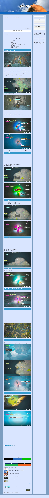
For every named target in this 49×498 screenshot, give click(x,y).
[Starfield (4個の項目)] (43, 42)
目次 (16, 38)
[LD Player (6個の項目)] (43, 39)
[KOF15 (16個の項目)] (42, 33)
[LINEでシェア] (26, 460)
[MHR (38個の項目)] (43, 31)
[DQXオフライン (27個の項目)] (36, 32)
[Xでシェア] (8, 460)
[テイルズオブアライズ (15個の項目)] (39, 34)
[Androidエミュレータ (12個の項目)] (37, 36)
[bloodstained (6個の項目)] (42, 40)
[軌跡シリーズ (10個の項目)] (42, 38)
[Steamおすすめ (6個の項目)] (37, 40)
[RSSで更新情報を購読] (20, 464)
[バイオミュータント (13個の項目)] (39, 35)
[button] (44, 16)
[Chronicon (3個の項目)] (37, 43)
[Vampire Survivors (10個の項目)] (42, 36)
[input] (39, 16)
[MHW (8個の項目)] (39, 39)
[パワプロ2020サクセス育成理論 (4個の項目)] (38, 42)
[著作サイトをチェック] (15, 464)
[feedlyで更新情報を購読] (18, 464)
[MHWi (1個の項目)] (42, 43)
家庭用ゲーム (8, 446)
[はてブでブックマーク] (17, 460)
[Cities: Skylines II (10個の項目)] (37, 38)
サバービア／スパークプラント (14, 39)
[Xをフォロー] (17, 464)
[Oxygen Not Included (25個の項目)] (42, 32)
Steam (5, 446)
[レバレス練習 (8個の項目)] (36, 39)
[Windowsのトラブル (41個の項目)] (37, 31)
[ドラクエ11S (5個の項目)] (39, 41)
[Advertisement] (17, 23)
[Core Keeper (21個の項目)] (37, 33)
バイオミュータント (12, 446)
